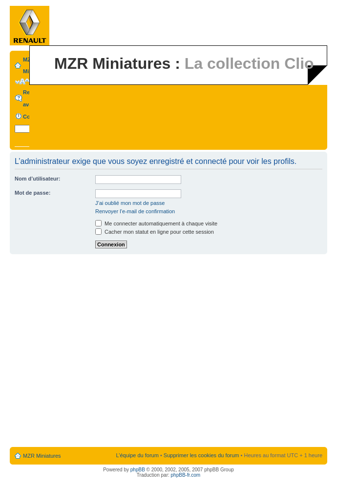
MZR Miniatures (42, 456)
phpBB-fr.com (186, 475)
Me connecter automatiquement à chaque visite (156, 223)
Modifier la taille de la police (22, 81)
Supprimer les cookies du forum (201, 455)
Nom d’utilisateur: (38, 179)
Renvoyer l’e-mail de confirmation (135, 211)
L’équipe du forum (137, 455)
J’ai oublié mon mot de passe (130, 203)
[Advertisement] (95, 351)
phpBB (137, 469)
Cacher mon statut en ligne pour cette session (154, 232)
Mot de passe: (32, 193)
